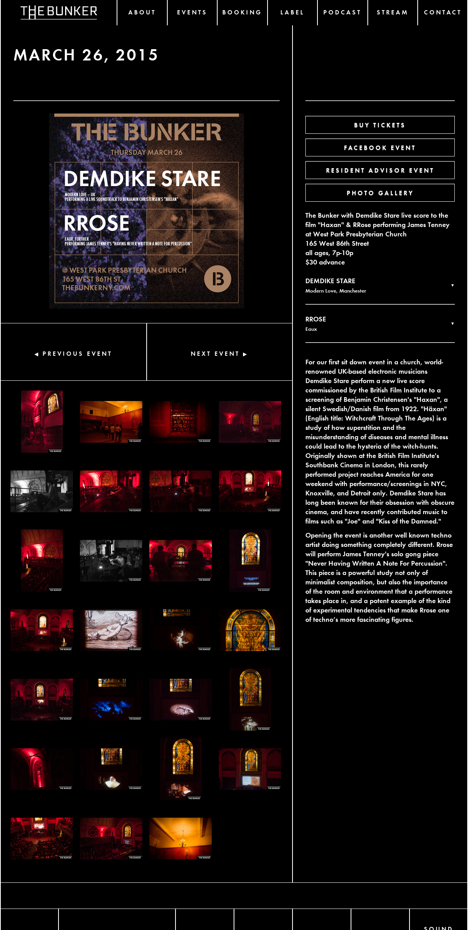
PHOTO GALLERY (380, 192)
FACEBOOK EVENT (380, 147)
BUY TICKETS (380, 125)
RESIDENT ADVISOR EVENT (380, 170)
